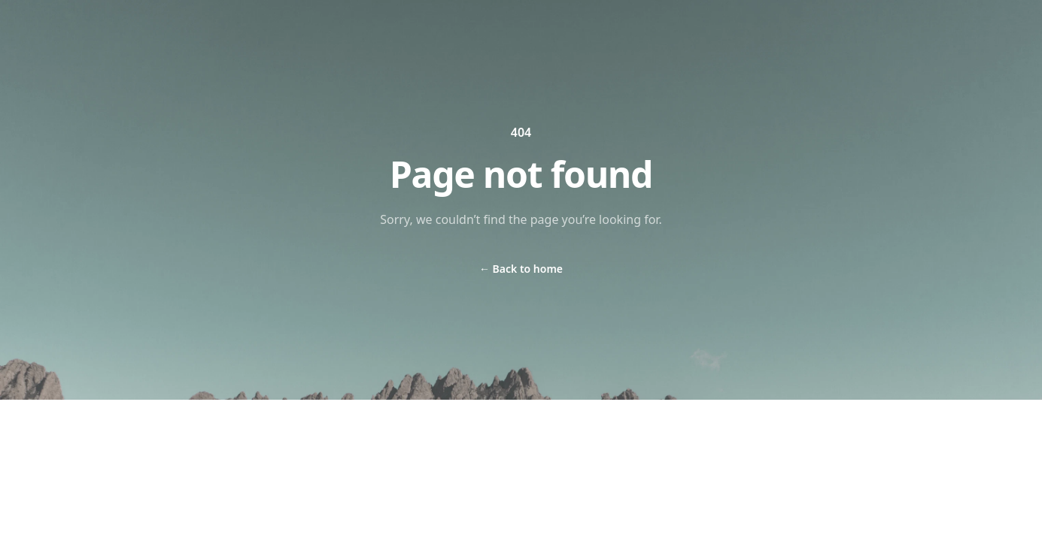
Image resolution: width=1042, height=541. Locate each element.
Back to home (521, 268)
